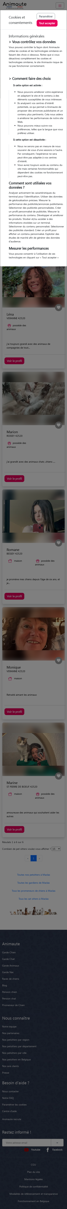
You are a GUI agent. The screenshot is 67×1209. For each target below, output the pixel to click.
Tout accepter (47, 23)
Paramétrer (46, 16)
